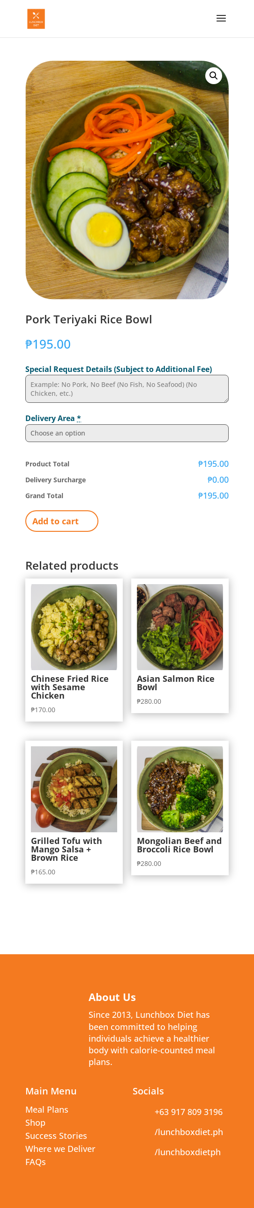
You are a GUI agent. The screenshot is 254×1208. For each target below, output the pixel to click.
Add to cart (55, 521)
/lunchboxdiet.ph (189, 1131)
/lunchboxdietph (188, 1152)
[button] (213, 75)
